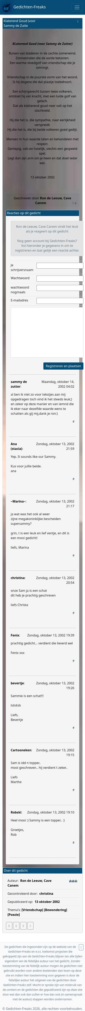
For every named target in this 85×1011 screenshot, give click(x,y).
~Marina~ (18, 501)
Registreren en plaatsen (63, 366)
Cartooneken (21, 750)
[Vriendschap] (32, 910)
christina (18, 578)
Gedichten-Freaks (24, 7)
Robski (16, 812)
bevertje (17, 683)
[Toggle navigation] (77, 7)
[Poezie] (14, 914)
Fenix (15, 635)
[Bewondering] (55, 910)
